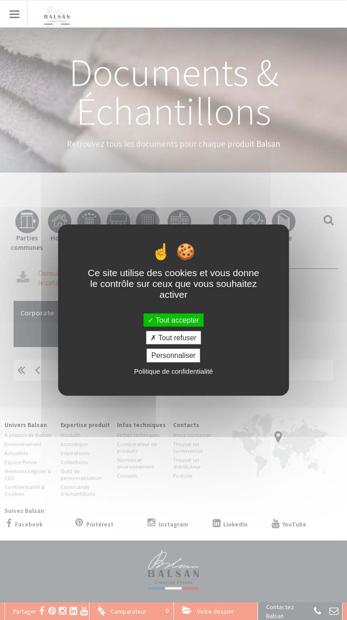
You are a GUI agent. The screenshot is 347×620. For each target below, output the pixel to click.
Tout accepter (173, 320)
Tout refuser (173, 338)
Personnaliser (173, 355)
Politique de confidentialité (173, 371)
